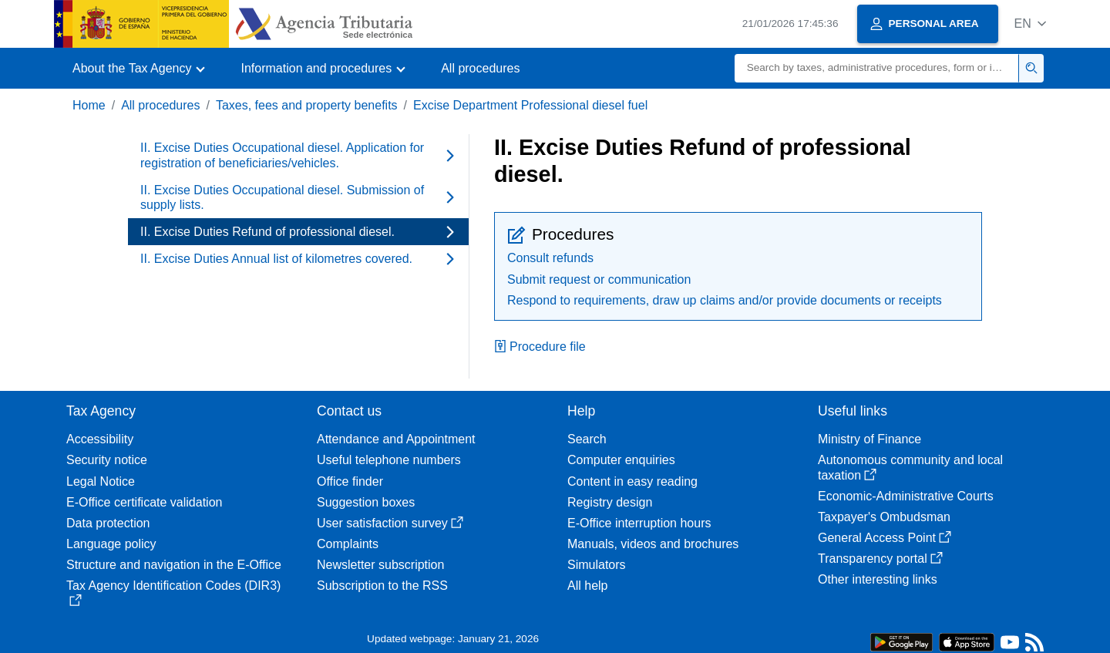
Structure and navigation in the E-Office (173, 564)
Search (587, 439)
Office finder (350, 481)
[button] (1030, 23)
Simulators (596, 564)
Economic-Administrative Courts (906, 496)
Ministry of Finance (869, 439)
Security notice (106, 459)
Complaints (347, 543)
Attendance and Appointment (396, 439)
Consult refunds (550, 257)
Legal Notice (100, 481)
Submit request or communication (599, 279)
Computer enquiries (621, 459)
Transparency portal (880, 558)
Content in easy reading (632, 481)
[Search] (877, 68)
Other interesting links (877, 579)
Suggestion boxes (366, 502)
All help (587, 585)
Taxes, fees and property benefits (307, 105)
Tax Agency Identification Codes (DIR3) (173, 592)
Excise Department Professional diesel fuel (530, 105)
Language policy (111, 543)
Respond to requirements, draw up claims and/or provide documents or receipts (724, 300)
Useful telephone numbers (389, 459)
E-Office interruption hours (639, 523)
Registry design (609, 502)
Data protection (108, 523)
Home (89, 105)
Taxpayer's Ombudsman (884, 516)
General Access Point (884, 537)
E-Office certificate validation (144, 502)
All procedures (480, 68)
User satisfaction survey (390, 523)
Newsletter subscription (380, 564)
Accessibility (99, 439)
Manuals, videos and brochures (652, 543)
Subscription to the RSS (382, 585)
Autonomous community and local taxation (910, 467)
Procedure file (540, 346)
